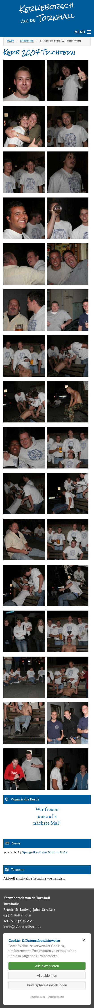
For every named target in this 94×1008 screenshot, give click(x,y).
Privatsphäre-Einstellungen (47, 985)
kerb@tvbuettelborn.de (22, 927)
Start (10, 41)
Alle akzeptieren (47, 966)
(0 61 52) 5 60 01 (22, 921)
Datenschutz (56, 996)
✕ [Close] (83, 940)
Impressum (37, 996)
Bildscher (27, 41)
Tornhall (47, 17)
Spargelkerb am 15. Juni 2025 (44, 852)
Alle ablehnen (47, 975)
